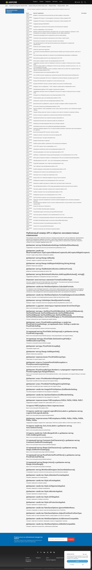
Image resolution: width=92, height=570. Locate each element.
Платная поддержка (52, 559)
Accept (77, 561)
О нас (61, 2)
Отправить (71, 539)
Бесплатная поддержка (23, 560)
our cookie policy (75, 558)
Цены (48, 557)
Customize (72, 564)
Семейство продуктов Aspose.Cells (15, 5)
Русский (76, 2)
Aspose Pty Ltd (27, 568)
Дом (6, 5)
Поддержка (48, 2)
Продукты (34, 2)
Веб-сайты (55, 2)
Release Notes (43, 5)
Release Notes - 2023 (51, 5)
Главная (23, 557)
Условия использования (59, 568)
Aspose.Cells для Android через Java (31, 5)
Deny (83, 564)
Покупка (41, 2)
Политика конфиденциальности (49, 568)
